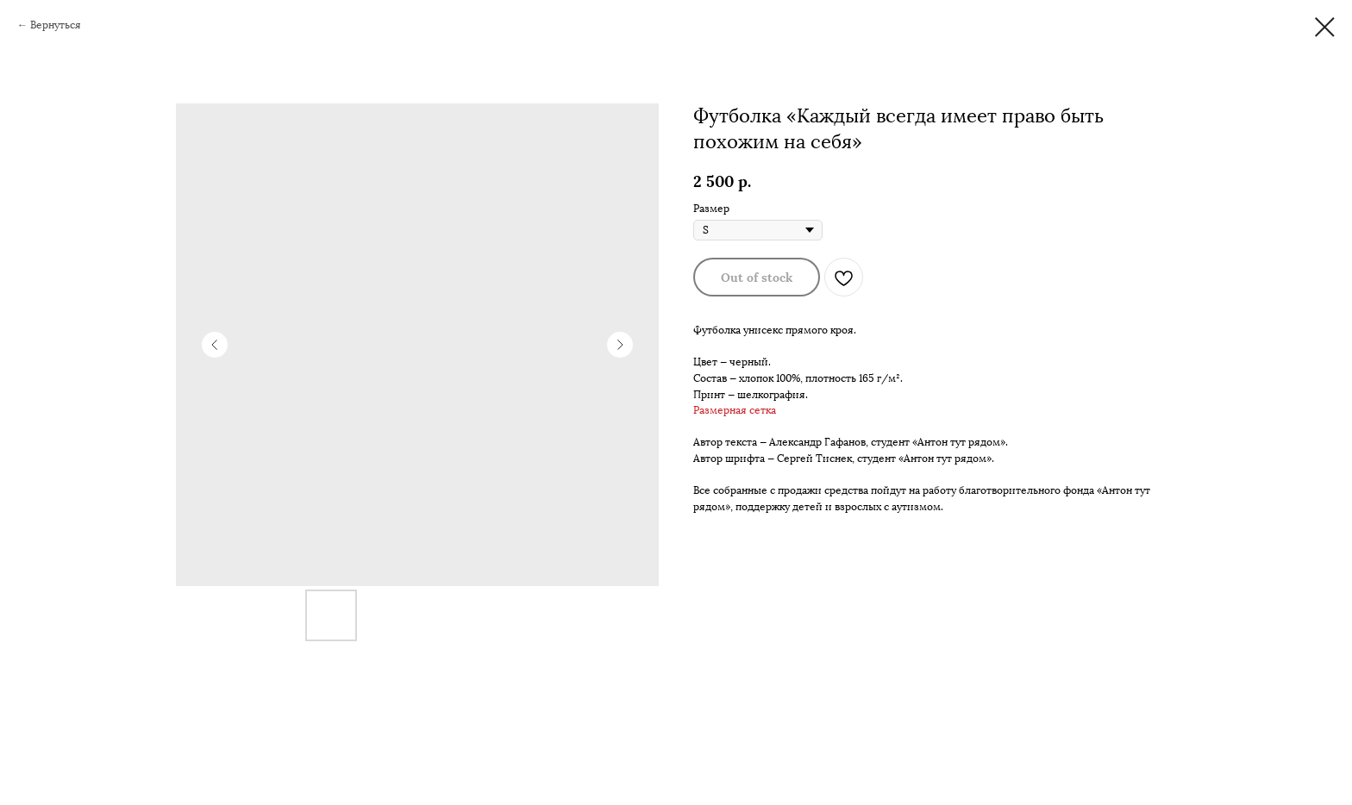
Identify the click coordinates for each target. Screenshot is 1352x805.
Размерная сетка (734, 410)
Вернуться (55, 25)
